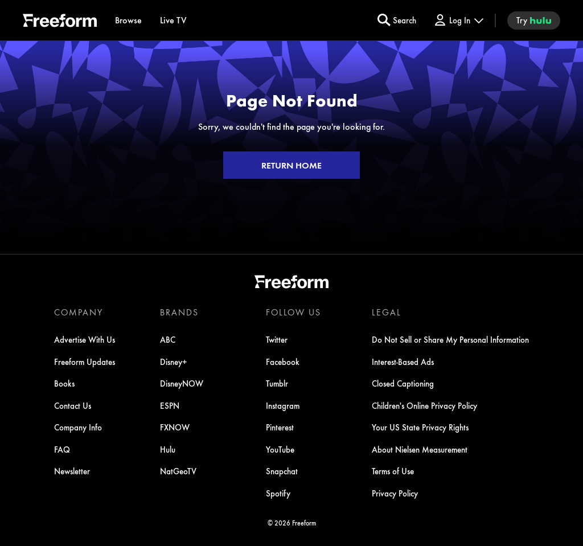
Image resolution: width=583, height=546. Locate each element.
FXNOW (175, 427)
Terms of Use (393, 471)
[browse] (128, 20)
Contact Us (72, 405)
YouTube (280, 449)
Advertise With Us (84, 339)
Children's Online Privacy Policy (424, 405)
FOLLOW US (293, 312)
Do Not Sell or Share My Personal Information (450, 339)
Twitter (277, 339)
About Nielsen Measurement (419, 449)
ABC (167, 339)
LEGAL (386, 312)
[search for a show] (396, 20)
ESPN (169, 405)
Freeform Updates (84, 361)
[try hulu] (533, 20)
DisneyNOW (181, 383)
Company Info (78, 427)
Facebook (282, 361)
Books (64, 383)
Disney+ (173, 361)
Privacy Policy (395, 493)
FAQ (62, 449)
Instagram (282, 405)
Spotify (278, 493)
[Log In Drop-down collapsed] (458, 20)
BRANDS (179, 312)
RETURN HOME (291, 165)
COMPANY (78, 312)
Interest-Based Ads (403, 361)
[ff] (60, 22)
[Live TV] (173, 20)
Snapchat (282, 471)
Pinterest (280, 427)
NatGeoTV (178, 471)
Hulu (167, 449)
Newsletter (72, 471)
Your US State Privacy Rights (420, 427)
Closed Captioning (403, 383)
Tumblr (277, 383)
